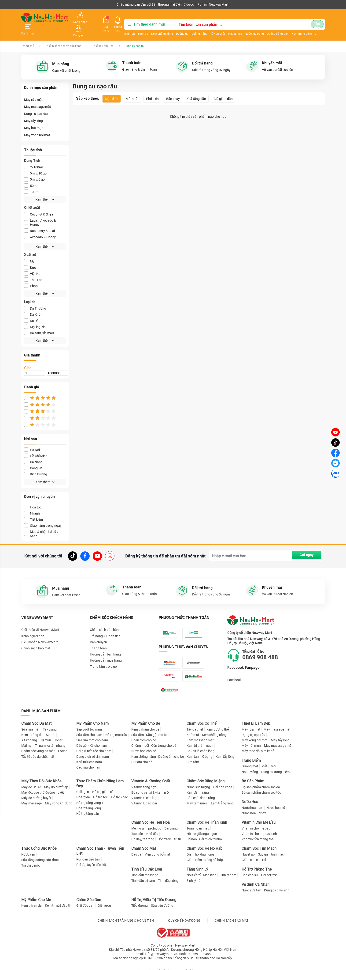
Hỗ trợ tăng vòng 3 (89, 802)
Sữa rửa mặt (30, 723)
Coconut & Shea (38, 203)
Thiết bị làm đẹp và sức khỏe (63, 35)
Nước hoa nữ (275, 801)
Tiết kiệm (33, 509)
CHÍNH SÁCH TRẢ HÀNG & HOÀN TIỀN (126, 914)
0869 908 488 (262, 646)
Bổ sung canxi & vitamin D (150, 786)
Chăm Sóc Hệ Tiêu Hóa (150, 816)
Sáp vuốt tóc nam (89, 723)
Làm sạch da (113, 27)
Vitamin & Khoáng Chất (150, 775)
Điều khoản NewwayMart (39, 631)
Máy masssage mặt (278, 739)
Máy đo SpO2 (31, 781)
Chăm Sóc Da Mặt (36, 717)
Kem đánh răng (198, 786)
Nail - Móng (250, 765)
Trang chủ (27, 35)
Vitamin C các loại (144, 792)
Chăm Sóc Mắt (143, 842)
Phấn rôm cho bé (143, 734)
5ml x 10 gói (35, 162)
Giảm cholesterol (254, 854)
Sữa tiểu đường (162, 899)
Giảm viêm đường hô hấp (205, 854)
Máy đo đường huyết (36, 792)
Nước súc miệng (198, 781)
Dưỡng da (155, 27)
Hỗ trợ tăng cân (87, 807)
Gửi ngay (304, 545)
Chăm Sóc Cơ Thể (201, 717)
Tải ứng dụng (81, 4)
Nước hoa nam (252, 801)
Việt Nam (33, 263)
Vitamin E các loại (144, 797)
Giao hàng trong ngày (43, 515)
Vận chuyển (98, 631)
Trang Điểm (251, 754)
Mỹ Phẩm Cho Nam (92, 717)
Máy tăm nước (197, 797)
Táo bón (137, 828)
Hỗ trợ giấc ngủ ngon (202, 828)
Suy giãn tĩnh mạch (272, 848)
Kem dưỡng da (32, 729)
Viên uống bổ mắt (157, 848)
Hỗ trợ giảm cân (103, 786)
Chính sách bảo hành (105, 619)
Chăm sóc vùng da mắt (38, 745)
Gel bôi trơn (269, 869)
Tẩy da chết (191, 27)
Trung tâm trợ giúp (103, 656)
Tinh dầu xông (168, 874)
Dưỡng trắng (172, 27)
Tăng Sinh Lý (197, 863)
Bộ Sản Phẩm (253, 775)
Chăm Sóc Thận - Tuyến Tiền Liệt (100, 844)
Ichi (99, 27)
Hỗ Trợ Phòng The (257, 863)
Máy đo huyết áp (56, 781)
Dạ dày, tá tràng (142, 833)
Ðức (30, 256)
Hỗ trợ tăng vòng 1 (89, 797)
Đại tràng (171, 822)
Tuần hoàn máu (198, 822)
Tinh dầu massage (144, 869)
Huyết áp (248, 848)
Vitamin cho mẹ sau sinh (259, 828)
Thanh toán (98, 637)
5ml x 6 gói (34, 169)
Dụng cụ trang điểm (275, 765)
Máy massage (31, 797)
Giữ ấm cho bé (141, 756)
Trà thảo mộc (30, 859)
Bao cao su (250, 869)
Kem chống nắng (135, 27)
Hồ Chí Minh (36, 445)
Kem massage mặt (200, 734)
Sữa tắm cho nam (89, 729)
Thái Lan (33, 269)
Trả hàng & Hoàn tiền (105, 625)
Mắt (264, 760)
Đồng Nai (33, 457)
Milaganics (208, 27)
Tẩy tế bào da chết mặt (37, 750)
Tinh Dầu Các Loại (146, 863)
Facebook (234, 669)
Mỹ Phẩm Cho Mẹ (36, 893)
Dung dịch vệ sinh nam (92, 750)
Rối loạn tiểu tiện (88, 853)
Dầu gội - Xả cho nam (91, 739)
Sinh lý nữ (194, 874)
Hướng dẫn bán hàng (105, 643)
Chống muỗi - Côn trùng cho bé (153, 739)
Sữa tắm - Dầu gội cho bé (149, 729)
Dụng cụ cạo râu (36, 103)
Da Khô (32, 304)
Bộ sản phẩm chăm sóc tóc (261, 786)
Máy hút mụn (33, 117)
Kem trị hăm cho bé (145, 723)
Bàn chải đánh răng (201, 792)
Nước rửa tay (251, 884)
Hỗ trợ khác (119, 791)
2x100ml (33, 156)
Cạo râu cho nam (88, 761)
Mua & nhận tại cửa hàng (41, 523)
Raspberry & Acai (39, 220)
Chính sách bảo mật (35, 637)
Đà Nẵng (33, 451)
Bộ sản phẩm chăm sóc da (261, 781)
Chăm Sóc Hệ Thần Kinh (207, 816)
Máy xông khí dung (58, 797)
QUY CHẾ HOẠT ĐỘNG (184, 914)
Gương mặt (250, 760)
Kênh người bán (31, 4)
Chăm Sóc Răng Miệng (206, 775)
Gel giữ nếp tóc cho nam (93, 745)
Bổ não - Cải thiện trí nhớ (204, 833)
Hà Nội (32, 439)
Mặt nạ (26, 739)
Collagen (82, 786)
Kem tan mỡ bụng (199, 750)
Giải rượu (104, 899)
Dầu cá (136, 848)
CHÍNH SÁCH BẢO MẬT (231, 914)
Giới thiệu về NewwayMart (40, 619)
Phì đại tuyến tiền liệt (91, 858)
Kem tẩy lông (225, 750)
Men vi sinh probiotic (146, 822)
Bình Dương (35, 463)
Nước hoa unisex (254, 807)
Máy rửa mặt (33, 89)
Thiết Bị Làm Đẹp (103, 35)
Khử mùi (193, 729)
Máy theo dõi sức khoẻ (258, 745)
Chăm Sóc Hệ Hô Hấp (204, 842)
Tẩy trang (50, 723)
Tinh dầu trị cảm (143, 874)
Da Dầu (32, 310)
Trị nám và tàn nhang (50, 739)
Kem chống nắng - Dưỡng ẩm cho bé (157, 750)
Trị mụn (45, 734)
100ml (31, 181)
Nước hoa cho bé (143, 745)
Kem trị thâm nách (200, 739)
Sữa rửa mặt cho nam (92, 734)
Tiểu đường (139, 899)
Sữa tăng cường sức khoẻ (40, 854)
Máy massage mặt (37, 96)
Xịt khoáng (29, 734)
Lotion (62, 745)
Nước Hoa (250, 795)
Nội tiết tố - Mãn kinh (201, 869)
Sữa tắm (193, 756)
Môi (273, 760)
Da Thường (35, 297)
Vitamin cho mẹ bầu (256, 822)
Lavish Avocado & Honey (40, 212)
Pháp (31, 275)
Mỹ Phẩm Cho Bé (145, 717)
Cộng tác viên (57, 4)
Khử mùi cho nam (89, 756)
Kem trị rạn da (31, 899)
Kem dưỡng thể (217, 723)
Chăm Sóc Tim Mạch (259, 842)
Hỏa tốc (32, 496)
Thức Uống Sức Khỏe (38, 842)
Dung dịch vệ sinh (276, 884)
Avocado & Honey (40, 226)
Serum (50, 729)
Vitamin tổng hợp (143, 781)
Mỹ (29, 250)
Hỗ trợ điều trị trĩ (169, 833)
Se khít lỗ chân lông (200, 745)
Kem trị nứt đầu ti (57, 899)
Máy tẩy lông (33, 110)
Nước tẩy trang (227, 27)
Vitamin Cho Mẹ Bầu (259, 816)
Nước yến (28, 848)
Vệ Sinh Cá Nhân (255, 878)
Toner (58, 734)
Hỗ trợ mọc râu (116, 729)
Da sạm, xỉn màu (39, 322)
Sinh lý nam (228, 869)
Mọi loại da (35, 316)
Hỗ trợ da (83, 791)
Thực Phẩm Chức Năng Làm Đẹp (100, 777)
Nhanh (32, 502)
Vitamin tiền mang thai (258, 833)
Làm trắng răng (222, 797)
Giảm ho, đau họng (200, 848)
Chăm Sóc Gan (88, 893)
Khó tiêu (152, 828)
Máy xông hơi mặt (37, 124)
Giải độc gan (85, 899)
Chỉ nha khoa (222, 781)
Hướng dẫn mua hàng (106, 650)
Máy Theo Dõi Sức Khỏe (41, 775)
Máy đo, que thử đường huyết (42, 786)
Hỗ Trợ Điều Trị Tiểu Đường (153, 893)
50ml (30, 175)
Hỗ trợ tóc (100, 791)
